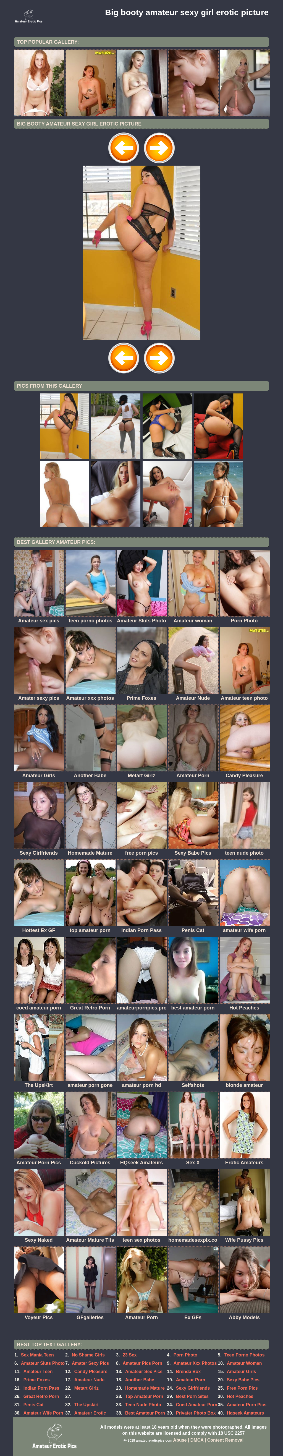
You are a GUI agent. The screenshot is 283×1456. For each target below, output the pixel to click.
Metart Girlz (86, 1388)
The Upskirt (86, 1404)
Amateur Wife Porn (43, 1413)
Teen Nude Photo (143, 1404)
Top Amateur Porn (144, 1396)
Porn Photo (185, 1355)
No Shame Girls (88, 1355)
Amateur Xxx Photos (195, 1363)
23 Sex (130, 1355)
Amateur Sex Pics (144, 1371)
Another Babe (139, 1379)
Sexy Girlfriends (193, 1388)
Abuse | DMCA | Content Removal (208, 1440)
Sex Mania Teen (37, 1355)
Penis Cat (33, 1404)
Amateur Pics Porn (142, 1363)
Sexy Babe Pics (243, 1379)
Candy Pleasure (91, 1371)
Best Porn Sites (192, 1396)
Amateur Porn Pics (246, 1404)
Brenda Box (188, 1371)
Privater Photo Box (196, 1413)
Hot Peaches (240, 1396)
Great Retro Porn (41, 1396)
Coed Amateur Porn (197, 1404)
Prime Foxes (36, 1379)
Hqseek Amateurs (245, 1413)
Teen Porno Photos (244, 1355)
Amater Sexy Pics (90, 1363)
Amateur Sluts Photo (43, 1363)
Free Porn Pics (242, 1388)
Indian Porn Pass (41, 1388)
